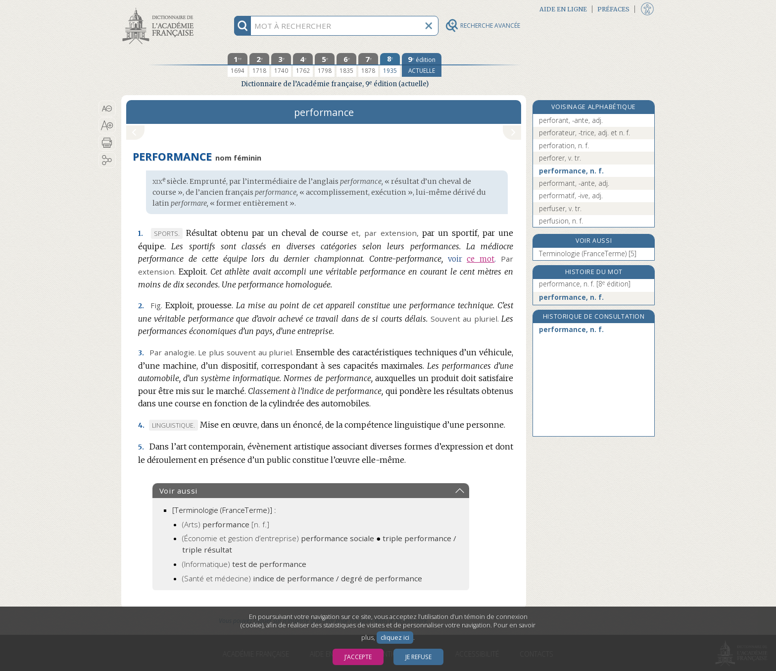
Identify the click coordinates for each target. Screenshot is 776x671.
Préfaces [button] (613, 9)
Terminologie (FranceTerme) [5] (587, 253)
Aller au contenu (160, 8)
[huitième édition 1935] (390, 65)
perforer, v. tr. (560, 158)
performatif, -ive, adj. (571, 195)
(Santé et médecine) (302, 578)
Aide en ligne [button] (563, 9)
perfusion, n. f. (561, 220)
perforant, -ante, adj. (571, 120)
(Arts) (225, 524)
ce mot (480, 259)
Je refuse (418, 657)
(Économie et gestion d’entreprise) (278, 538)
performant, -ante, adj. (574, 183)
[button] (107, 108)
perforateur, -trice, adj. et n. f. (584, 132)
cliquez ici (395, 637)
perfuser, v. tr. (560, 208)
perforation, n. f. (564, 145)
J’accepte (358, 657)
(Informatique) (244, 564)
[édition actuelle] (421, 65)
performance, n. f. (571, 170)
